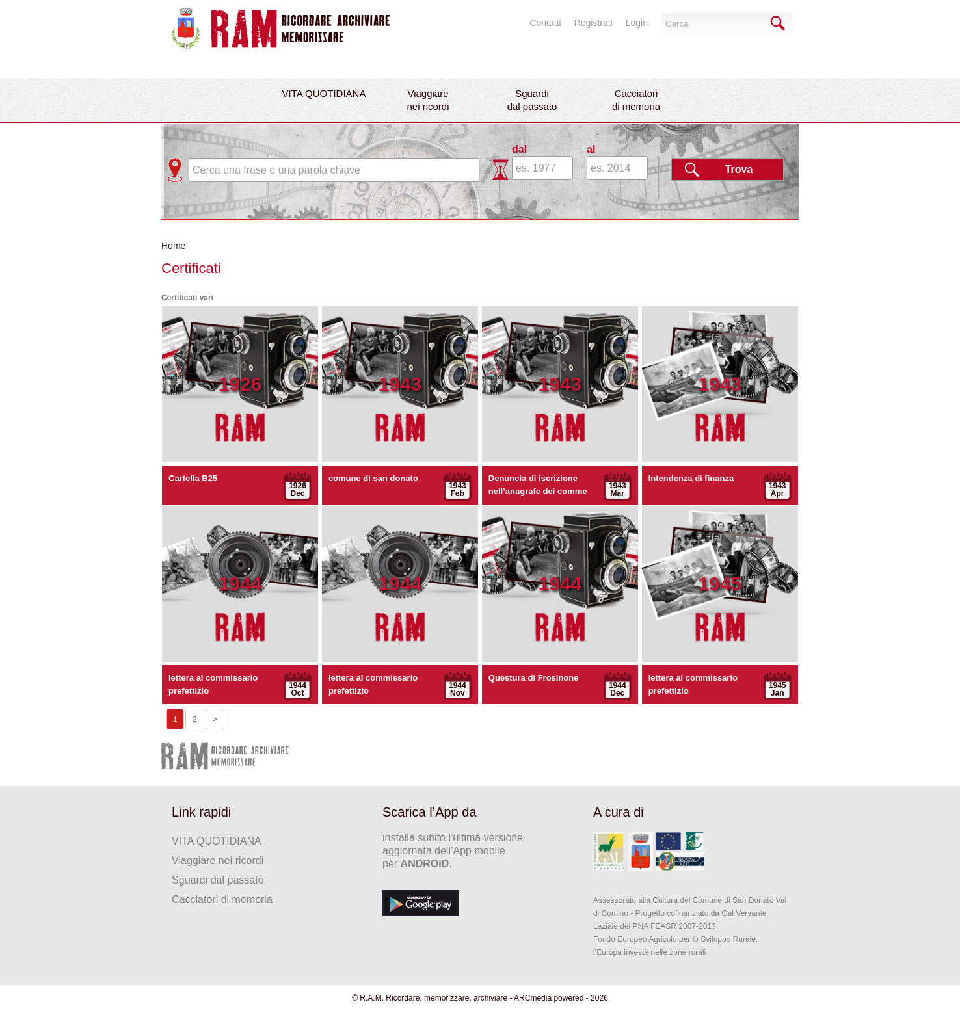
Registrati (593, 23)
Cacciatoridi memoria (636, 100)
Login (637, 23)
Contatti (545, 23)
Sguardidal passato (532, 100)
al (591, 149)
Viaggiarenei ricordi (428, 100)
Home (173, 246)
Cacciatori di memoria (222, 899)
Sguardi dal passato (217, 880)
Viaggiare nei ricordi (217, 860)
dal (519, 149)
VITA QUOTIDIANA (324, 93)
